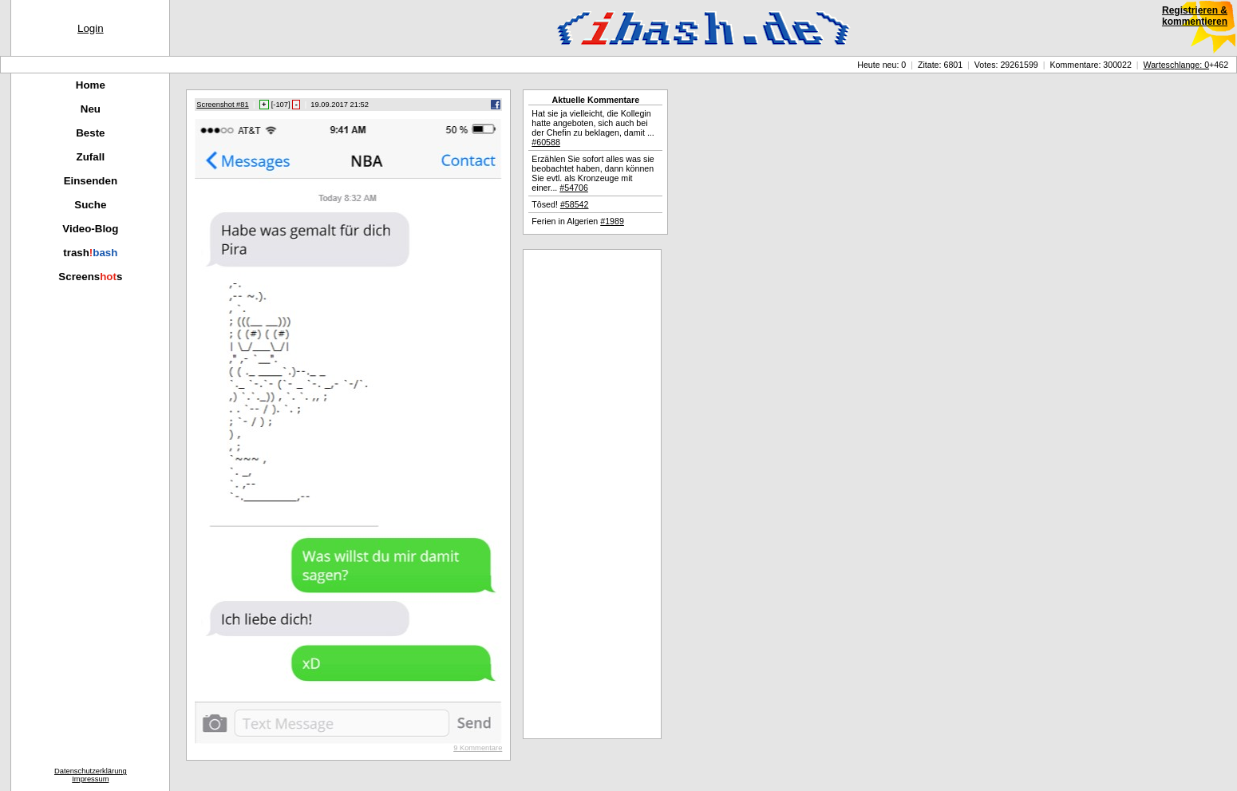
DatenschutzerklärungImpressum (90, 775)
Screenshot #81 (222, 105)
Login (90, 28)
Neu (91, 109)
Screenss (90, 277)
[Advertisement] (592, 494)
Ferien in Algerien (578, 221)
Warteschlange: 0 (1177, 64)
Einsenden (90, 181)
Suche (90, 205)
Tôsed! (560, 204)
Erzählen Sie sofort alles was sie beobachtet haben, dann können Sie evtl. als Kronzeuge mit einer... (593, 173)
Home (90, 85)
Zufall (91, 157)
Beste (90, 133)
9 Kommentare (477, 748)
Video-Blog (90, 229)
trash (90, 253)
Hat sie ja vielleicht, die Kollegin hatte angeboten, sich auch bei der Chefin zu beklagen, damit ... (593, 128)
